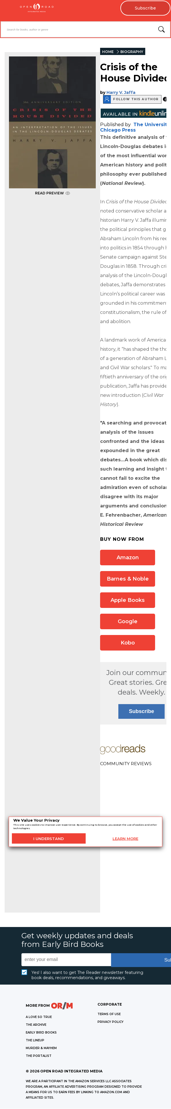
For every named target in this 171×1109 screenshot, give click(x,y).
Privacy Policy (111, 1022)
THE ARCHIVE (36, 1025)
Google (127, 621)
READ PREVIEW (52, 193)
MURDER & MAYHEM (41, 1048)
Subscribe (145, 8)
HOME (108, 52)
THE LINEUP (35, 1040)
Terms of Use (109, 1014)
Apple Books (128, 600)
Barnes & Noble (128, 579)
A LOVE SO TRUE (39, 1017)
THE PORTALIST (39, 1056)
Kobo (128, 643)
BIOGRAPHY (131, 52)
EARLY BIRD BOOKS (41, 1032)
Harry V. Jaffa (120, 92)
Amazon (128, 557)
